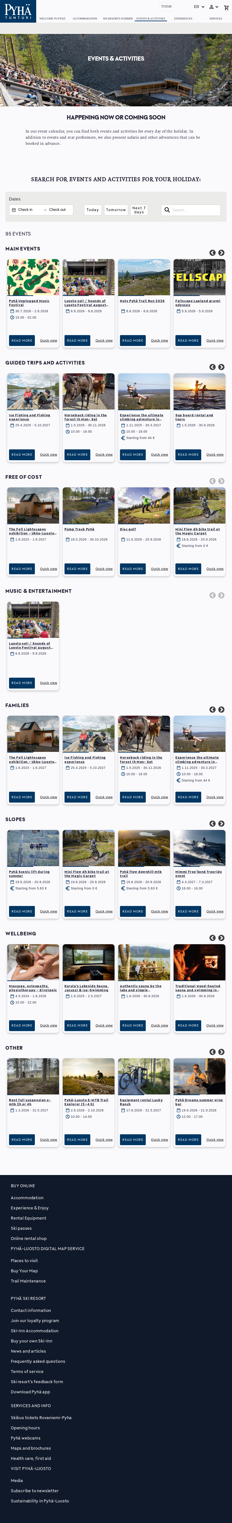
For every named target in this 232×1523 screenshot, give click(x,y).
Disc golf (128, 529)
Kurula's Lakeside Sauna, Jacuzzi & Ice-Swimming (87, 988)
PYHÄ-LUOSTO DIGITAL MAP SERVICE (48, 1248)
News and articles (28, 1351)
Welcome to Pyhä (52, 18)
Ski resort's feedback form (37, 1381)
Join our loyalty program (35, 1320)
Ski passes (21, 1228)
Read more (22, 340)
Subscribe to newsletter (35, 1490)
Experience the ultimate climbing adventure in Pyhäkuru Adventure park (143, 419)
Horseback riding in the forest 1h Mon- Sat (86, 417)
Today (166, 6)
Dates (15, 199)
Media (17, 1480)
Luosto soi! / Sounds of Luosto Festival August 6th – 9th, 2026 (85, 305)
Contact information (31, 1310)
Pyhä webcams (26, 1437)
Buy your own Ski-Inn (32, 1340)
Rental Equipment (28, 1218)
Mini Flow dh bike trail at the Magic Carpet (197, 531)
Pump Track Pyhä (80, 529)
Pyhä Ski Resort (28, 1298)
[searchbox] (191, 210)
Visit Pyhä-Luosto (31, 1468)
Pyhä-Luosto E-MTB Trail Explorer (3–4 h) (87, 1102)
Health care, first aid (31, 1458)
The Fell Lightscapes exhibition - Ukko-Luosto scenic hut (31, 533)
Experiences (183, 18)
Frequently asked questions (38, 1361)
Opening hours (25, 1427)
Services (215, 18)
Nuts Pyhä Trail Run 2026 (142, 301)
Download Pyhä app (30, 1391)
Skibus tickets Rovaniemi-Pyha (41, 1417)
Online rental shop (29, 1238)
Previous (211, 251)
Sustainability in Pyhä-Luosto (40, 1500)
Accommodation (85, 18)
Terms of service (27, 1371)
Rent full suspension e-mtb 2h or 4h (30, 1102)
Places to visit (24, 1260)
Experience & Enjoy (30, 1207)
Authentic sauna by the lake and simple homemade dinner (141, 990)
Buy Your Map (24, 1270)
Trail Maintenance (28, 1280)
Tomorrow (116, 209)
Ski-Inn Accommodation (35, 1330)
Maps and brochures (31, 1448)
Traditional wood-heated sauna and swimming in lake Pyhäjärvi (198, 990)
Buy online (23, 1185)
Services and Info (31, 1405)
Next (220, 251)
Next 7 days (139, 210)
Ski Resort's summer (118, 18)
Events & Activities (150, 18)
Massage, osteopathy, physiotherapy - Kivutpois (33, 988)
